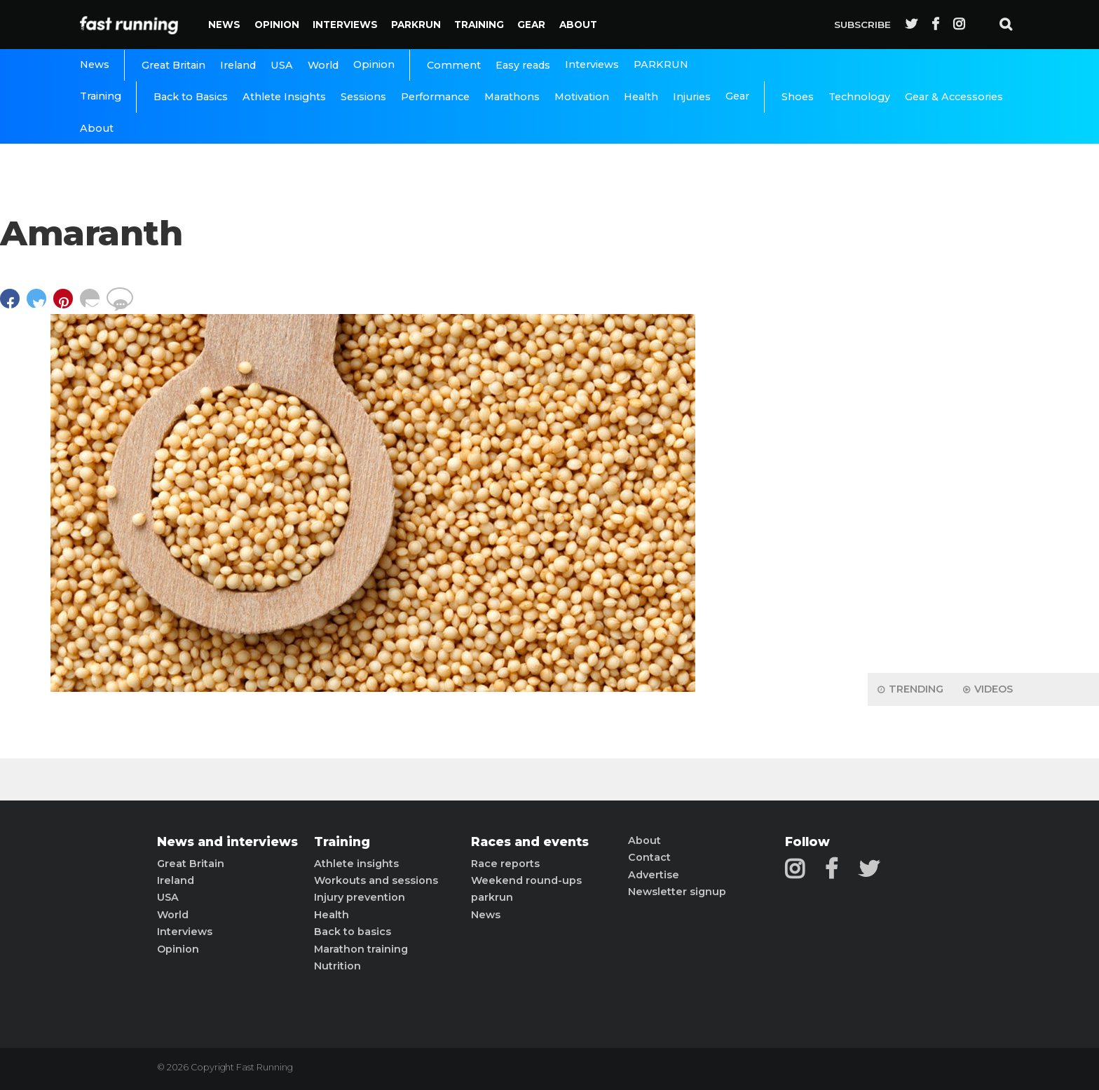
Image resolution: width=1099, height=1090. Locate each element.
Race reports (505, 863)
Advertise (653, 875)
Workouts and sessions (376, 880)
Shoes (797, 96)
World (323, 65)
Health (641, 96)
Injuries (692, 96)
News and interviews (227, 842)
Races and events (530, 842)
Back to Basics (190, 96)
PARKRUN (416, 24)
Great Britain (173, 65)
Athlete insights (356, 863)
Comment (454, 65)
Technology (859, 96)
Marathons (512, 96)
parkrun (492, 897)
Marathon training (361, 949)
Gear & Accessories (954, 96)
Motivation (581, 96)
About (578, 24)
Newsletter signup (677, 892)
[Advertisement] (983, 441)
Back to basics (352, 931)
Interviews (345, 24)
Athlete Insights (284, 96)
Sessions (363, 96)
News (224, 24)
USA (282, 65)
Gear (531, 24)
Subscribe (862, 24)
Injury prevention (359, 897)
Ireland (238, 65)
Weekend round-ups (526, 880)
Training (479, 24)
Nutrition (337, 966)
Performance (435, 96)
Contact (649, 857)
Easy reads (523, 65)
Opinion (276, 24)
